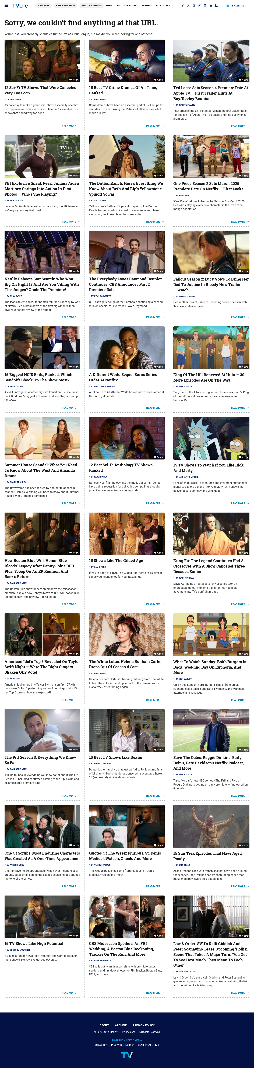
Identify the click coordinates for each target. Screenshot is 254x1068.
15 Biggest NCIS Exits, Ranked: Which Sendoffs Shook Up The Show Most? (38, 377)
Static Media (109, 1032)
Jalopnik (116, 1045)
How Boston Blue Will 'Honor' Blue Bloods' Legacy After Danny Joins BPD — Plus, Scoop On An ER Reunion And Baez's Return (41, 568)
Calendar (44, 5)
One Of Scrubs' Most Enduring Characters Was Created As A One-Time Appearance (42, 856)
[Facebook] (182, 5)
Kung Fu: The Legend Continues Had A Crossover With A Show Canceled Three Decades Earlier (209, 566)
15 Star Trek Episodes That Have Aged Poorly (207, 856)
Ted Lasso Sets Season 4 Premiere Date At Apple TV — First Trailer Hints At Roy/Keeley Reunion (210, 93)
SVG (156, 1045)
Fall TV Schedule (92, 5)
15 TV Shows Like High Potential (34, 943)
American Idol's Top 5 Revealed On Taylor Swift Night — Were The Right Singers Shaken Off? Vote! (42, 667)
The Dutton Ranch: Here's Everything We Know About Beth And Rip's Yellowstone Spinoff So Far (126, 189)
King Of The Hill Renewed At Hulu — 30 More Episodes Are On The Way (208, 377)
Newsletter (236, 5)
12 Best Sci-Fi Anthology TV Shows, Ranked (121, 467)
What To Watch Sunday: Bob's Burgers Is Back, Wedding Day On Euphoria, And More (209, 667)
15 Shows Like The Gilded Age (116, 560)
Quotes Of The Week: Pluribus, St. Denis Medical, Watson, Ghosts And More (125, 856)
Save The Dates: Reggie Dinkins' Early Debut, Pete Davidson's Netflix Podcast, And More (208, 763)
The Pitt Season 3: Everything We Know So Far (40, 760)
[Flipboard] (199, 5)
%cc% (76, 79)
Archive (121, 1025)
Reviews (147, 5)
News (109, 5)
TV (118, 5)
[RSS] (216, 5)
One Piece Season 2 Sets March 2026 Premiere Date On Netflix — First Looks (208, 186)
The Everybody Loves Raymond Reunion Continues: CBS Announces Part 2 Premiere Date (126, 284)
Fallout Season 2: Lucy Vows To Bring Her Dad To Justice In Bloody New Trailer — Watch (211, 284)
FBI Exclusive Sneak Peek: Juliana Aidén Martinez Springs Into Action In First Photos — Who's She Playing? (42, 189)
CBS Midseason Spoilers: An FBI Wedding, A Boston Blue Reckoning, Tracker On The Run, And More (121, 949)
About (104, 1025)
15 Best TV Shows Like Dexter (116, 757)
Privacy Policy (144, 1025)
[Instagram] (205, 5)
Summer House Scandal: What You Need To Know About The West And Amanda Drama (41, 470)
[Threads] (194, 5)
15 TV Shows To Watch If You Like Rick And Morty (208, 467)
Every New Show (65, 5)
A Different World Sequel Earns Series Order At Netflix (123, 377)
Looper (129, 1045)
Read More (69, 126)
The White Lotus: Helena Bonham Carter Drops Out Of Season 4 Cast (125, 664)
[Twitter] (188, 5)
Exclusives (163, 5)
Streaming (131, 5)
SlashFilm (144, 1045)
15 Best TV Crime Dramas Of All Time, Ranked (123, 90)
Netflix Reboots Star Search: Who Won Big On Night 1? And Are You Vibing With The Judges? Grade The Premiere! (42, 284)
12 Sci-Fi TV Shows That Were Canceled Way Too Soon (40, 90)
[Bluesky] (210, 5)
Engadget (101, 1045)
